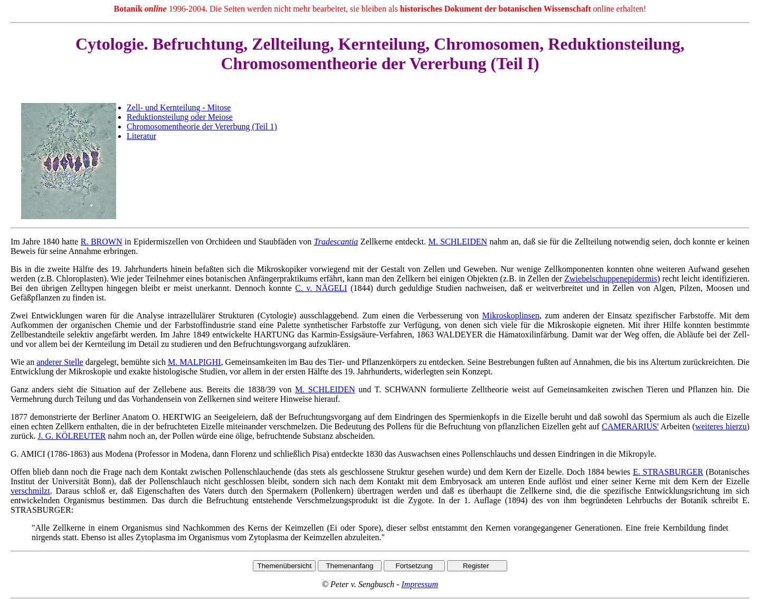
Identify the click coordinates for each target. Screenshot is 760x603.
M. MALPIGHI (194, 361)
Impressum (419, 584)
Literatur (141, 135)
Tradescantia (336, 241)
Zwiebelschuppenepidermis (610, 278)
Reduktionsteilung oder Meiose (180, 116)
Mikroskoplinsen (510, 315)
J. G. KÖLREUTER (72, 435)
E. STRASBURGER (668, 471)
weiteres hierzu (721, 426)
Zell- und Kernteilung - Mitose (179, 107)
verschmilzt (30, 490)
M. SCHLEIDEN (457, 241)
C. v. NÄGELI (321, 288)
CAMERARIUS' (630, 426)
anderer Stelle (59, 361)
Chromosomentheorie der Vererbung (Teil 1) (202, 126)
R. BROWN (101, 241)
